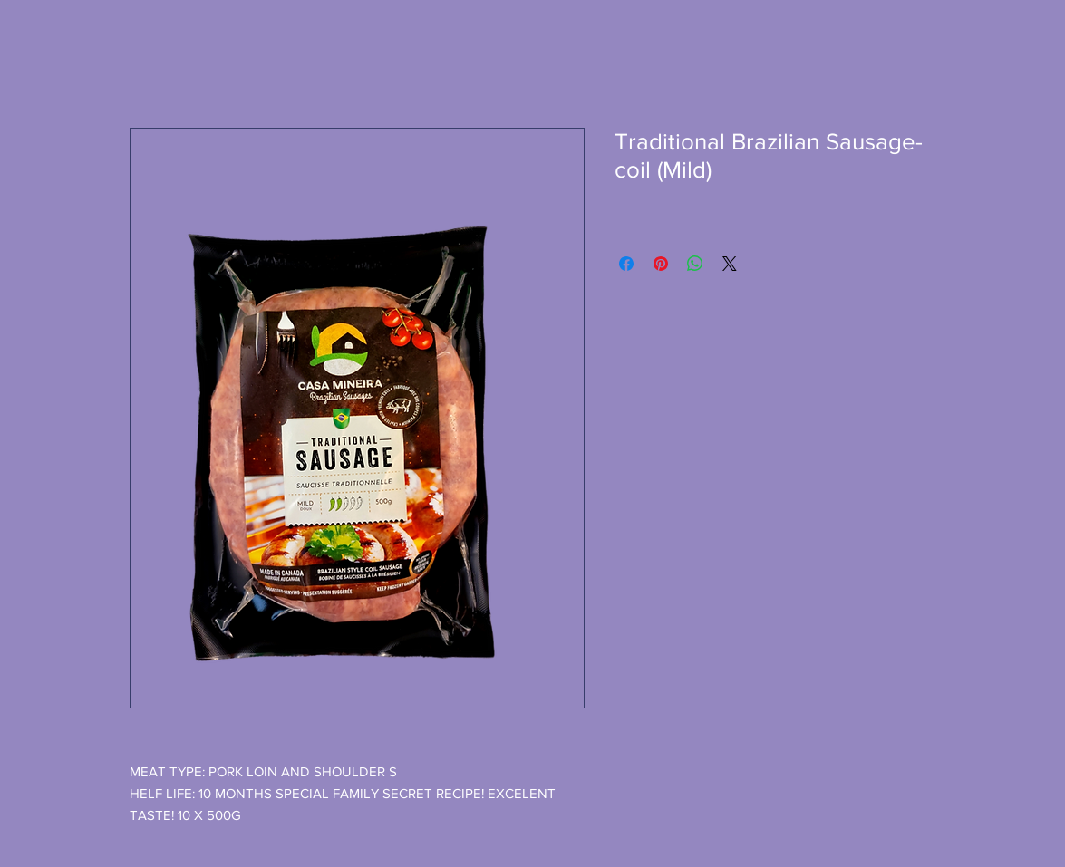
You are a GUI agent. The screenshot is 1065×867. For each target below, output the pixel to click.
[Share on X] (730, 264)
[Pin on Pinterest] (661, 264)
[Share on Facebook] (626, 264)
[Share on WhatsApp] (695, 264)
